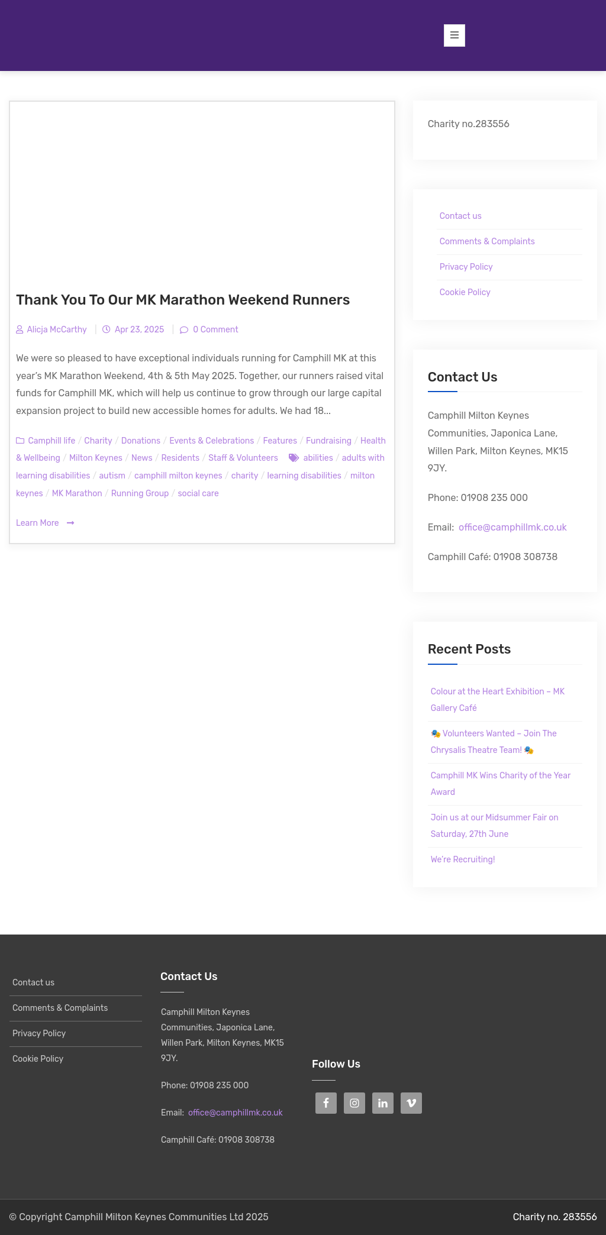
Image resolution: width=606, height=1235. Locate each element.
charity (245, 476)
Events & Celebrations (211, 441)
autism (112, 476)
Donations (140, 441)
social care (198, 494)
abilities (318, 458)
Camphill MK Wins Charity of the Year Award (500, 784)
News (142, 458)
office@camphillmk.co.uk (513, 527)
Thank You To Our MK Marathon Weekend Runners (183, 300)
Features (280, 441)
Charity (98, 441)
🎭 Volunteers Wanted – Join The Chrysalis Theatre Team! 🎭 (494, 742)
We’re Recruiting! (463, 860)
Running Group (140, 494)
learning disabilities (304, 476)
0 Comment (214, 330)
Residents (181, 458)
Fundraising (329, 441)
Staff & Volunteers (243, 458)
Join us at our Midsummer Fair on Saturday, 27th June (495, 826)
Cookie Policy (465, 292)
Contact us (461, 216)
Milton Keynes (96, 458)
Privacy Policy (466, 267)
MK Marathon (77, 494)
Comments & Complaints (487, 242)
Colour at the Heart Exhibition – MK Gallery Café (498, 700)
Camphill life (51, 441)
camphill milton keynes (178, 476)
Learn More (45, 523)
